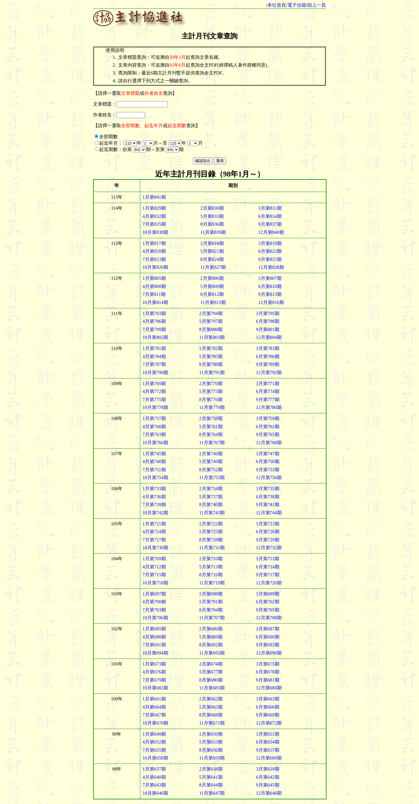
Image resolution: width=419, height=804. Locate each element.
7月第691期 (154, 644)
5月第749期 (211, 461)
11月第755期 (212, 477)
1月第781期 (154, 348)
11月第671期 (212, 723)
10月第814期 (155, 302)
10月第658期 (155, 757)
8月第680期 (211, 679)
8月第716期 (211, 574)
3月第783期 (267, 348)
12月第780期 (269, 407)
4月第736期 (154, 496)
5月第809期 (212, 286)
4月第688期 (154, 636)
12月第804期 (269, 337)
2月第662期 (211, 698)
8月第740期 (211, 504)
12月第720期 (269, 582)
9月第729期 (267, 539)
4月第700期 (154, 601)
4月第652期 (154, 741)
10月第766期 (155, 442)
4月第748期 (154, 461)
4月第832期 (154, 216)
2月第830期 (212, 208)
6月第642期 (267, 777)
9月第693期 (267, 644)
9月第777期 (267, 399)
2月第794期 (211, 313)
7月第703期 (154, 609)
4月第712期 (154, 566)
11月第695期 (212, 652)
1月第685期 (154, 628)
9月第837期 (270, 224)
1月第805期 (154, 278)
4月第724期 (154, 531)
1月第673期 (154, 663)
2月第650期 (211, 734)
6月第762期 (267, 426)
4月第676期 (154, 671)
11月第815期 (213, 302)
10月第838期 (155, 232)
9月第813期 (270, 294)
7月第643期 (154, 784)
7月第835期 (154, 224)
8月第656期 (211, 750)
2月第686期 (211, 628)
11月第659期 (212, 757)
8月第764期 (211, 434)
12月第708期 (269, 617)
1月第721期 (154, 523)
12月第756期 (269, 477)
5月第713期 (211, 566)
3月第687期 (267, 628)
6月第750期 (267, 461)
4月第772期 (154, 391)
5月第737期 (211, 496)
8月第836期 (212, 224)
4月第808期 (154, 286)
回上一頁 (316, 5)
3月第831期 (270, 208)
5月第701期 (211, 601)
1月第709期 (154, 558)
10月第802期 (155, 337)
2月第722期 (211, 523)
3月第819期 (270, 243)
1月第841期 (154, 197)
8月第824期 (212, 259)
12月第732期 (269, 547)
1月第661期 (154, 698)
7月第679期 (154, 679)
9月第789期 (267, 364)
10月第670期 (155, 723)
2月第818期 (212, 243)
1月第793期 (154, 313)
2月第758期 (211, 418)
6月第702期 (267, 601)
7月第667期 (154, 714)
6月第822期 (270, 251)
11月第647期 (212, 793)
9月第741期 (267, 504)
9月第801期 (267, 329)
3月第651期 (267, 734)
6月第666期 (267, 707)
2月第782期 (211, 348)
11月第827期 (213, 267)
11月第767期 (212, 442)
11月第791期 (212, 372)
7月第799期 (154, 329)
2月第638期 (211, 768)
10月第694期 (155, 652)
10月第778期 (155, 407)
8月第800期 (211, 329)
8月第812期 (212, 294)
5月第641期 (211, 777)
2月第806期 (212, 278)
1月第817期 (154, 243)
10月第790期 (155, 372)
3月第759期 (267, 418)
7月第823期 (154, 259)
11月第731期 (212, 547)
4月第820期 (154, 251)
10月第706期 (155, 617)
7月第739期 (154, 504)
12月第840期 (271, 232)
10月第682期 (155, 687)
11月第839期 (213, 232)
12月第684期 (269, 687)
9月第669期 (267, 714)
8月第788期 (211, 364)
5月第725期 (211, 531)
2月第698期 (211, 593)
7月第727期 (154, 539)
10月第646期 (155, 793)
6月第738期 (267, 496)
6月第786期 (267, 356)
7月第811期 (154, 294)
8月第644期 (211, 784)
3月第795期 (267, 313)
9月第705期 (267, 609)
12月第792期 (269, 372)
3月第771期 (267, 383)
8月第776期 (211, 399)
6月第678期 (267, 671)
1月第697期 (154, 593)
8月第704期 (211, 609)
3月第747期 (267, 453)
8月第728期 (211, 539)
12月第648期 (269, 793)
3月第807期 (270, 278)
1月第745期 (154, 453)
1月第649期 (154, 734)
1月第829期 (154, 208)
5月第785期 (211, 356)
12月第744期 (269, 512)
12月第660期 (269, 757)
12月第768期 (269, 442)
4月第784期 (154, 356)
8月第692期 (211, 644)
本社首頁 (276, 5)
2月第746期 (211, 453)
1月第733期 (154, 488)
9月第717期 (267, 574)
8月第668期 (211, 714)
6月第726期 (267, 531)
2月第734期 (211, 488)
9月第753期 (267, 469)
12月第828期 (271, 267)
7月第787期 (154, 364)
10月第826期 (155, 267)
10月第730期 (155, 547)
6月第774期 (267, 391)
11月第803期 (212, 337)
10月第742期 (155, 512)
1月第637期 (154, 768)
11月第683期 (212, 687)
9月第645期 (267, 784)
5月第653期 (211, 741)
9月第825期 (270, 259)
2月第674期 (211, 663)
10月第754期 (155, 477)
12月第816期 (271, 302)
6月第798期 (267, 321)
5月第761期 (211, 426)
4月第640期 (154, 777)
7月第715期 (154, 574)
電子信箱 (296, 5)
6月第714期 (267, 566)
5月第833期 (212, 216)
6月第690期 (267, 636)
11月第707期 (212, 617)
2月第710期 (211, 558)
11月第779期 (212, 407)
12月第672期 (269, 723)
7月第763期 (154, 434)
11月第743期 (212, 512)
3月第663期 (267, 698)
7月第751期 (154, 469)
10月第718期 (155, 582)
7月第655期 (154, 750)
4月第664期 (154, 707)
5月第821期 (212, 251)
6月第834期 (270, 216)
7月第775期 (154, 399)
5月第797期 (211, 321)
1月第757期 (154, 418)
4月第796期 (154, 321)
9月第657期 (267, 750)
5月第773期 (211, 391)
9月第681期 (267, 679)
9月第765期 (267, 434)
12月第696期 (269, 652)
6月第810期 (270, 286)
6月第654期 (267, 741)
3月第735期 (267, 488)
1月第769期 (154, 383)
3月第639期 (267, 768)
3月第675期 (267, 663)
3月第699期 (267, 593)
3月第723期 (267, 523)
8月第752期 (211, 469)
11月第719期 (212, 582)
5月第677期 (211, 671)
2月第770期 (211, 383)
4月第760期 (154, 426)
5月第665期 (211, 707)
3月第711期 (267, 558)
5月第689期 (211, 636)
